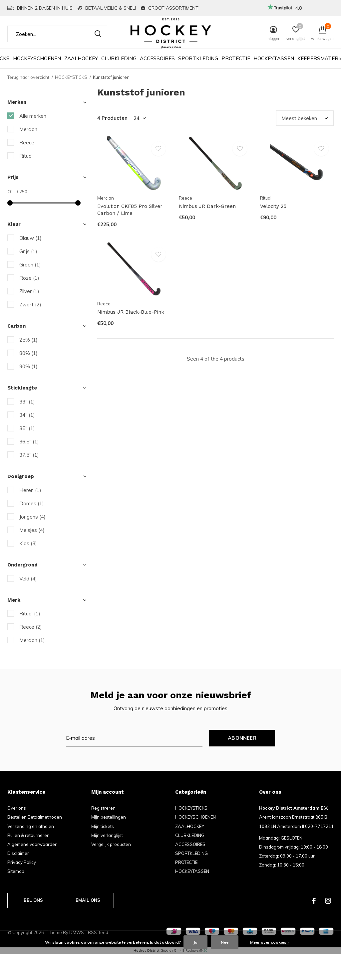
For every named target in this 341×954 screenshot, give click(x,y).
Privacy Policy (21, 862)
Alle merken (32, 116)
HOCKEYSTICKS (71, 77)
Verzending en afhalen (30, 826)
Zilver (29, 291)
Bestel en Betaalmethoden (34, 817)
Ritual (26, 156)
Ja (195, 942)
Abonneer (242, 738)
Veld (28, 578)
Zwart (30, 304)
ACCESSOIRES (157, 58)
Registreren (103, 808)
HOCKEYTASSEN (273, 58)
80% (28, 353)
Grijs (28, 251)
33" (27, 401)
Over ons (16, 808)
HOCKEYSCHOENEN (37, 58)
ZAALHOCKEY (81, 58)
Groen (30, 264)
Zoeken (98, 34)
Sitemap (15, 871)
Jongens (32, 517)
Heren (30, 490)
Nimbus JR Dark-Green (207, 206)
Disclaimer (18, 853)
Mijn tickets (102, 826)
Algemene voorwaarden (32, 844)
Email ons (88, 900)
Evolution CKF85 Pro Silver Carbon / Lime (130, 209)
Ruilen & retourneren (28, 835)
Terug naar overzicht (28, 77)
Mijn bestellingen (108, 817)
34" (27, 415)
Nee (224, 942)
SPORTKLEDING (198, 58)
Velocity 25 (273, 206)
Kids (28, 543)
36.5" (29, 441)
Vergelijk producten (111, 844)
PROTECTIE (235, 58)
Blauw (30, 238)
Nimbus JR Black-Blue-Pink (130, 312)
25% (28, 340)
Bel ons (33, 900)
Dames (31, 503)
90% (28, 366)
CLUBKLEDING (119, 58)
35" (27, 428)
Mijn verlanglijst (107, 835)
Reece (26, 142)
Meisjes (32, 530)
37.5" (29, 455)
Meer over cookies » (269, 942)
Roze (29, 278)
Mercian (28, 129)
